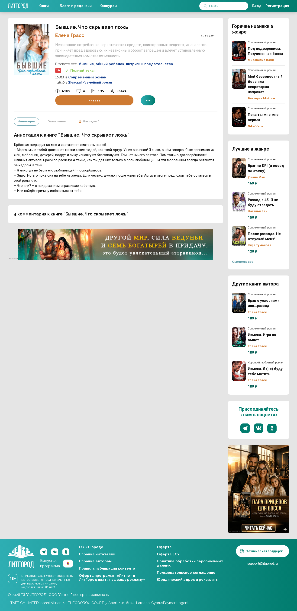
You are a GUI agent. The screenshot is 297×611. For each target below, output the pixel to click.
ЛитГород (21, 552)
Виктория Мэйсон (261, 98)
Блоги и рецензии (76, 6)
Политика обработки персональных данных (190, 563)
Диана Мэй (256, 177)
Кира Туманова (259, 245)
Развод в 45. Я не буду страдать (239, 202)
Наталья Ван (257, 211)
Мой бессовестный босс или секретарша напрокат (239, 79)
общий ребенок (110, 64)
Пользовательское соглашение (186, 573)
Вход (256, 6)
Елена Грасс (69, 35)
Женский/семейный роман (90, 82)
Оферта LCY (168, 554)
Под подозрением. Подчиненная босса (239, 51)
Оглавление (56, 121)
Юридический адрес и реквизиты (188, 579)
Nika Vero (255, 126)
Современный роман (87, 77)
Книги (44, 6)
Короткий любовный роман (266, 362)
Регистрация (277, 6)
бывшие (86, 64)
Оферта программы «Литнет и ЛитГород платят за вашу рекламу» (112, 578)
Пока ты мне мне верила (239, 117)
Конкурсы (108, 6)
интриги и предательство (149, 64)
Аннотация (26, 121)
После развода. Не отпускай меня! (239, 236)
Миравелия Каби (261, 60)
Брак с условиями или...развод (239, 303)
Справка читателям (97, 554)
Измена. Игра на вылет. (239, 337)
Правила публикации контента (107, 568)
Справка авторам (95, 561)
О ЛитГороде (91, 547)
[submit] (205, 6)
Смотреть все (242, 261)
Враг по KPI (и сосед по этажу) (239, 168)
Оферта (164, 547)
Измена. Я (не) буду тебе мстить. (239, 371)
